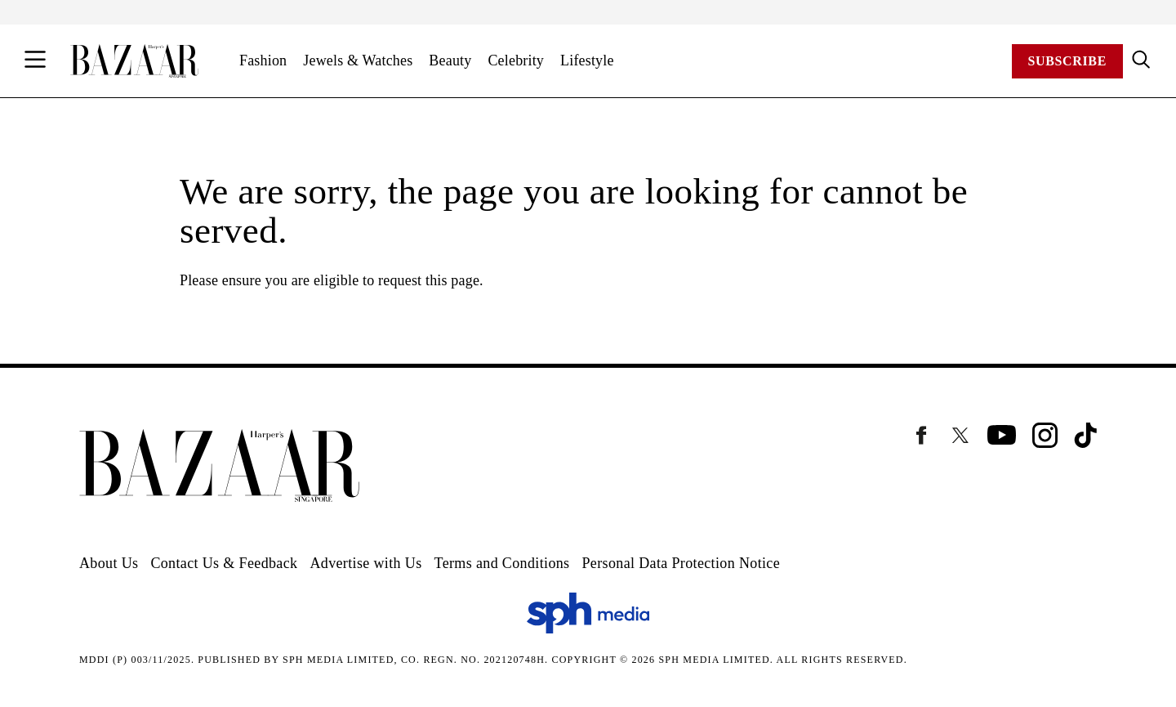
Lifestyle (587, 60)
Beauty (450, 60)
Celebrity (516, 60)
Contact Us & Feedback (223, 563)
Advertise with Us (365, 563)
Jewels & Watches (357, 60)
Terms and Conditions (502, 563)
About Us (108, 563)
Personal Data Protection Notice (680, 563)
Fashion (263, 60)
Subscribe (1067, 61)
